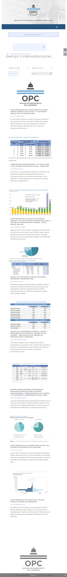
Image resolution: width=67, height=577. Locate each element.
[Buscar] (40, 73)
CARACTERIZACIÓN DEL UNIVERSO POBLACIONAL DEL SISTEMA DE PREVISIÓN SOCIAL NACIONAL (29, 446)
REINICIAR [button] (13, 73)
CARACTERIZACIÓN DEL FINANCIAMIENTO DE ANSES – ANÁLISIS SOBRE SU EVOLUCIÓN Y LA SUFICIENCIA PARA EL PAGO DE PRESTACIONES (29, 111)
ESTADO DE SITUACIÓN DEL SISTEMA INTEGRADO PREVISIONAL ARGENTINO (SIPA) (28, 278)
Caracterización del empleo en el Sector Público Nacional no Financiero (27, 501)
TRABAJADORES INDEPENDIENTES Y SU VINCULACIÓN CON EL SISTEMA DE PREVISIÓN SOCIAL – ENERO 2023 (29, 165)
